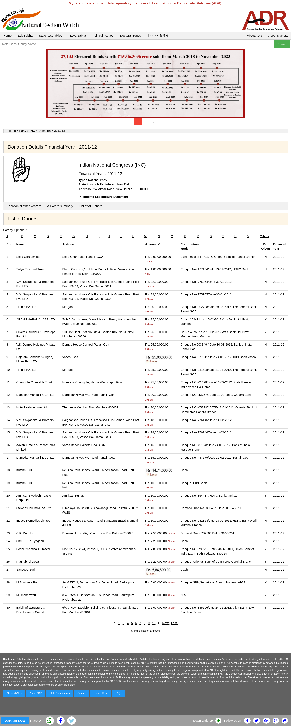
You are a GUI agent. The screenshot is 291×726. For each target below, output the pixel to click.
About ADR (254, 35)
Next (165, 623)
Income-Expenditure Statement (105, 196)
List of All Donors (90, 206)
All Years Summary (60, 206)
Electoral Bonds (130, 35)
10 (154, 623)
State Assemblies (50, 35)
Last (174, 623)
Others (264, 236)
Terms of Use (101, 693)
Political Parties (103, 35)
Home (7, 35)
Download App (203, 720)
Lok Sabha (25, 35)
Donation (44, 130)
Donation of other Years (23, 206)
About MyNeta (278, 35)
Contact (81, 693)
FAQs (118, 693)
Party (22, 130)
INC (32, 130)
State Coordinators (60, 693)
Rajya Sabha (77, 35)
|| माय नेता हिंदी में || (158, 35)
